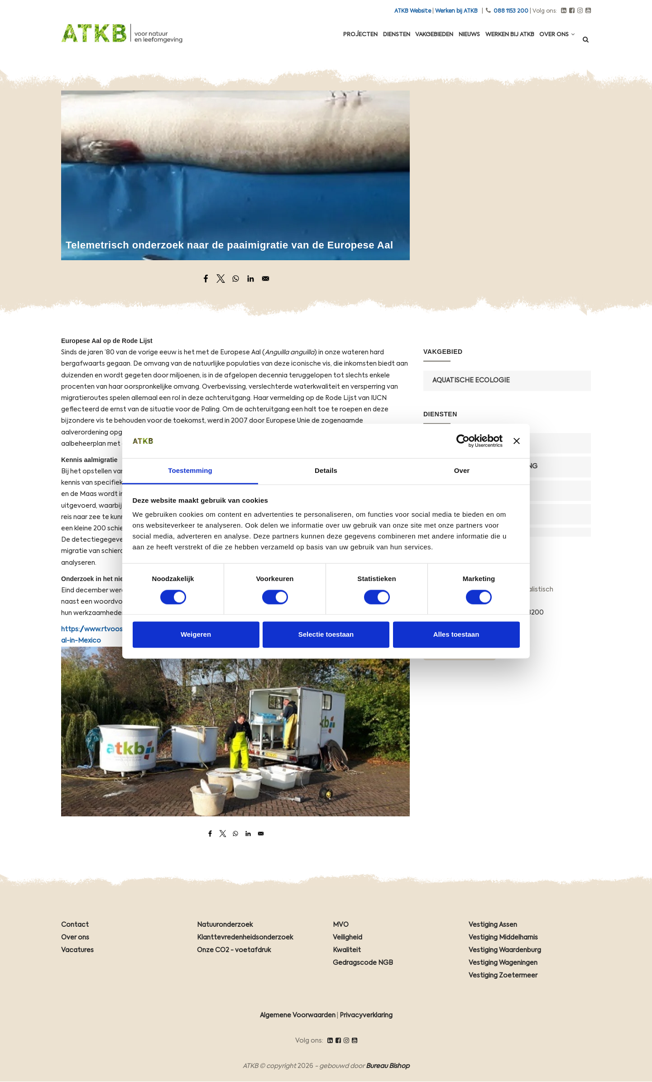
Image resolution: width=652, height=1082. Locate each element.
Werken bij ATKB (456, 11)
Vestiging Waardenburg (505, 950)
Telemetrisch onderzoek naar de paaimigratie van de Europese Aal (229, 245)
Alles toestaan (456, 635)
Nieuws (457, 41)
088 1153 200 (511, 11)
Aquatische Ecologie (471, 380)
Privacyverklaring (366, 1015)
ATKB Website (412, 11)
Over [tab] (462, 471)
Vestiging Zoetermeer (503, 975)
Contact (75, 925)
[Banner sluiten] (516, 441)
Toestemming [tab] (190, 471)
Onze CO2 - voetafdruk (234, 950)
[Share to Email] (265, 278)
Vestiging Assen (493, 925)
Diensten (374, 41)
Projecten (333, 41)
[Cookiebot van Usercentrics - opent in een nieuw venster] (463, 441)
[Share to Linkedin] (250, 278)
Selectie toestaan (326, 635)
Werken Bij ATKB (502, 41)
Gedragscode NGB (363, 963)
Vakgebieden (417, 41)
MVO (341, 925)
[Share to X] (220, 278)
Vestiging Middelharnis (503, 937)
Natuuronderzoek (225, 925)
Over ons (554, 41)
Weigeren (196, 635)
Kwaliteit (347, 950)
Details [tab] (326, 471)
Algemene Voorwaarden (298, 1015)
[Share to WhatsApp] (235, 278)
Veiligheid (347, 937)
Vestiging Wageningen (503, 963)
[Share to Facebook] (205, 278)
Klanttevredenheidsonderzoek (245, 937)
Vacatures (77, 950)
